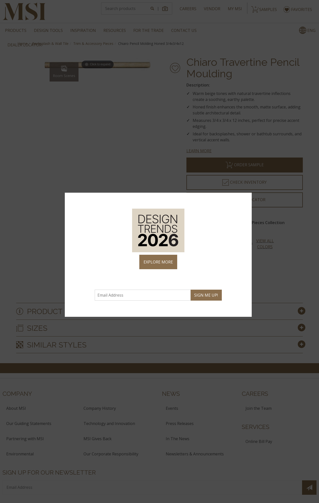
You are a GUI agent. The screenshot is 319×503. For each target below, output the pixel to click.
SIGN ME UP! (206, 295)
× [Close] (246, 198)
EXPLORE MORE (158, 262)
